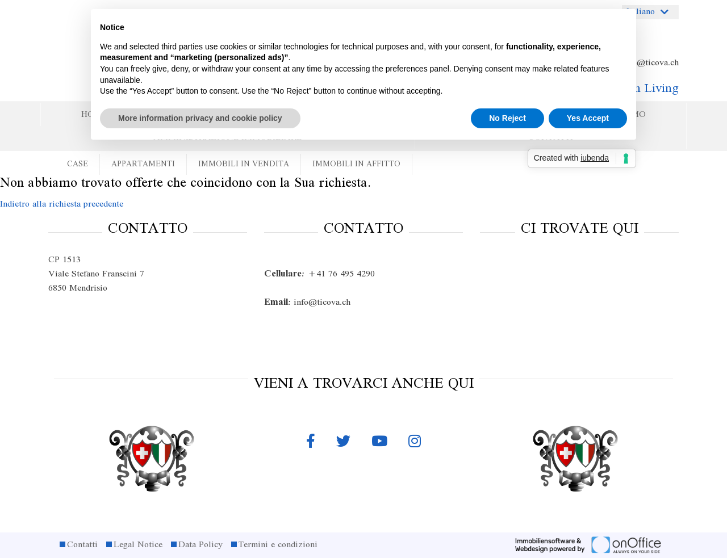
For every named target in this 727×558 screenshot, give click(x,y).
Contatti (82, 545)
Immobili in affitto (356, 164)
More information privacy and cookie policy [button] (200, 118)
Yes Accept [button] (588, 118)
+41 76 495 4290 (319, 274)
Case (77, 164)
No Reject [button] (507, 118)
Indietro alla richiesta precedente (61, 204)
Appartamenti (143, 164)
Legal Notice (138, 545)
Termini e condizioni (278, 545)
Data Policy (200, 545)
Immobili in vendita (243, 164)
